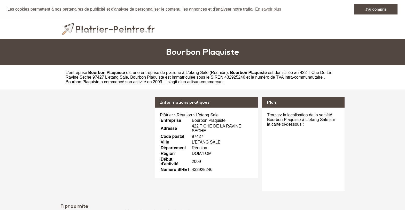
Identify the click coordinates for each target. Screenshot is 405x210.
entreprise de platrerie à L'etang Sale (174, 72)
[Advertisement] (105, 133)
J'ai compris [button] (376, 9)
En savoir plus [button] (268, 9)
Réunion (219, 72)
